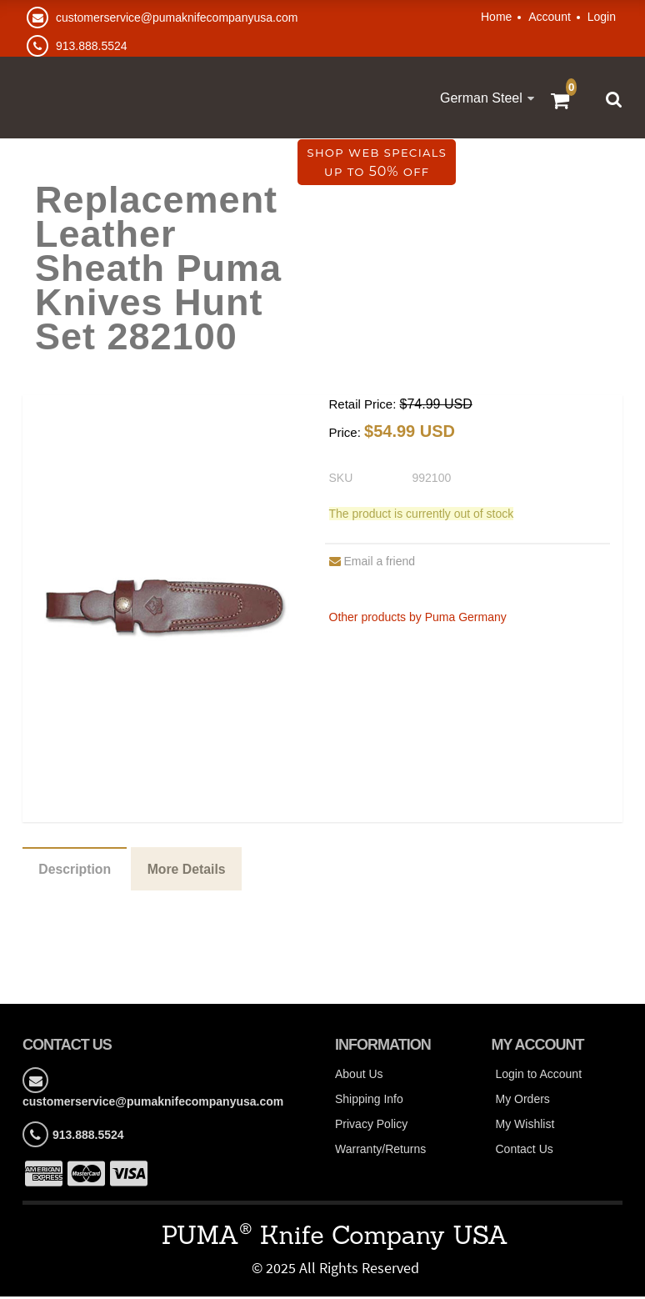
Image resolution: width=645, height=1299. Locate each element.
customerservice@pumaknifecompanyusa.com (177, 17)
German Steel (481, 98)
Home (496, 16)
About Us (359, 1077)
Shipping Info (369, 1102)
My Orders (523, 1102)
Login (602, 16)
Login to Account (539, 1077)
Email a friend (372, 562)
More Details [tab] (189, 871)
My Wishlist (525, 1127)
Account (549, 16)
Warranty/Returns (380, 1152)
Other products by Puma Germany (418, 618)
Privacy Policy (371, 1127)
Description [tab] (75, 871)
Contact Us (524, 1152)
